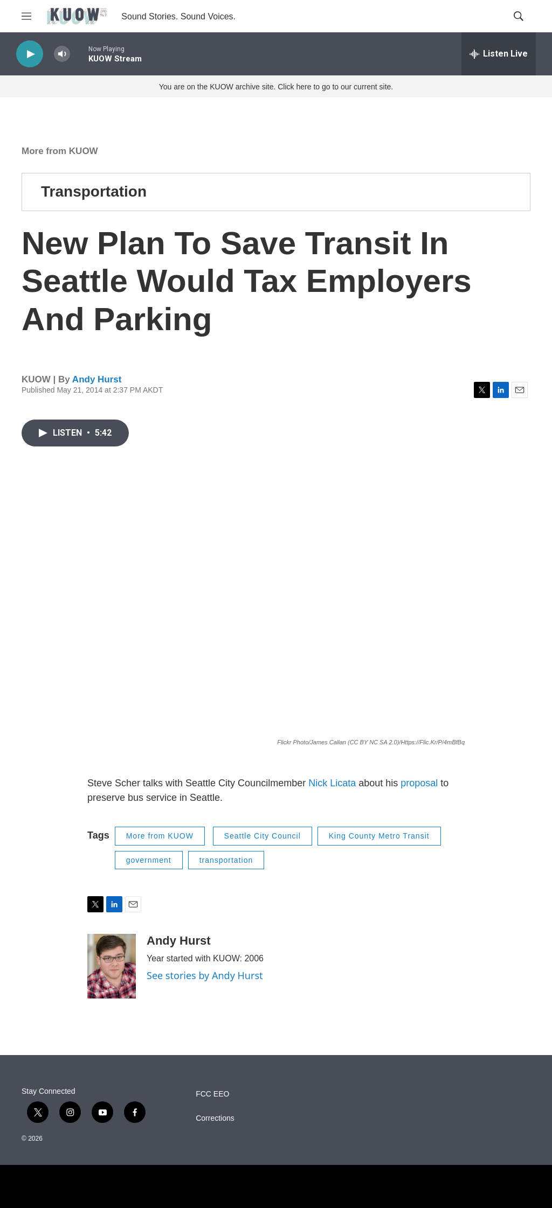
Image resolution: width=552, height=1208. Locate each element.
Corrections (215, 1118)
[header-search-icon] (518, 16)
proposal (419, 783)
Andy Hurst (97, 379)
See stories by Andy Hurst (205, 975)
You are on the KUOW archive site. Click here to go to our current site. (276, 86)
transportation (226, 860)
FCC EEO (212, 1094)
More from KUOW (60, 151)
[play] (29, 54)
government (148, 860)
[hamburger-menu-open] (26, 16)
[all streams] (498, 53)
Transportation (94, 191)
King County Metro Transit (379, 836)
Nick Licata (332, 783)
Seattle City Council (262, 836)
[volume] (62, 54)
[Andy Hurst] (111, 966)
